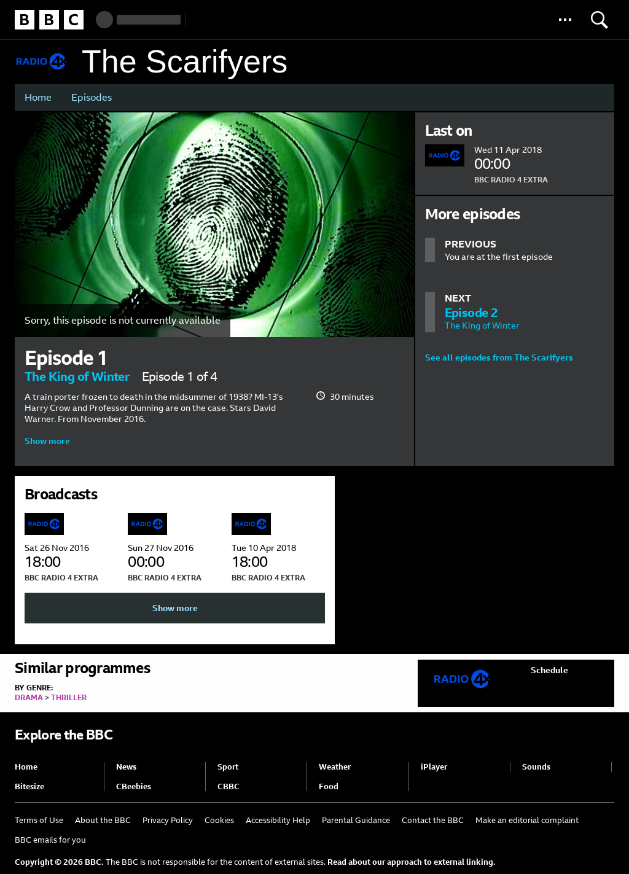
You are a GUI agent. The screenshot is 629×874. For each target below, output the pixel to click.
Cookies (219, 820)
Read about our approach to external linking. (411, 862)
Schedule (549, 670)
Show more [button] (47, 441)
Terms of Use (39, 820)
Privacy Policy (168, 820)
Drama (29, 697)
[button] (565, 19)
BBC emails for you (50, 840)
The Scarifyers (184, 61)
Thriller (69, 697)
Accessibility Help (278, 820)
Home (38, 97)
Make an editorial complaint (527, 820)
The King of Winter (77, 376)
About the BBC (103, 820)
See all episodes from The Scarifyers (499, 357)
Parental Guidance (356, 820)
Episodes (91, 97)
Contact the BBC (433, 820)
